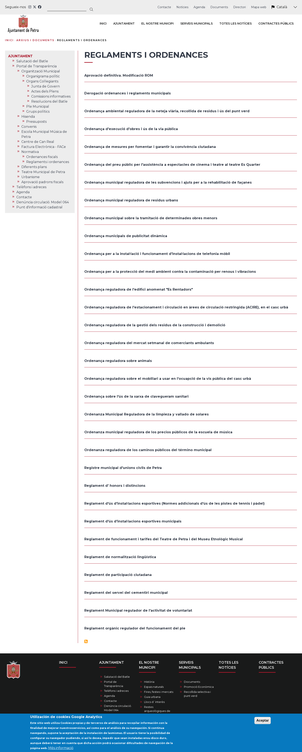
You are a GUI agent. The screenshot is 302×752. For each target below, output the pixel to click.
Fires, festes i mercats (158, 691)
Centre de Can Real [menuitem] (37, 142)
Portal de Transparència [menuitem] (36, 66)
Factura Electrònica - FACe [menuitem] (43, 147)
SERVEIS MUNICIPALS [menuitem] (196, 23)
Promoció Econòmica (199, 686)
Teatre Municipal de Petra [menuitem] (43, 172)
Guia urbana (152, 696)
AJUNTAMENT (111, 663)
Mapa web (258, 7)
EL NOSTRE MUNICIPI (149, 665)
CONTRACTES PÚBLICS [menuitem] (276, 23)
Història (149, 681)
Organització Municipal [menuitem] (40, 71)
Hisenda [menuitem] (28, 117)
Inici (9, 40)
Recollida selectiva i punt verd (197, 693)
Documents (219, 7)
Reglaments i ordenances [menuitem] (47, 162)
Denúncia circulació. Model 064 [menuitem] (42, 202)
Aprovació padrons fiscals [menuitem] (42, 182)
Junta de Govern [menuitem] (45, 86)
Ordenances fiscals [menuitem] (42, 157)
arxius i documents (35, 40)
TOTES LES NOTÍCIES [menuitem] (235, 23)
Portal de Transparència (113, 683)
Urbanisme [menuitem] (30, 177)
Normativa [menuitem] (30, 152)
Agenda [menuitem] (23, 192)
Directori (239, 7)
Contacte (164, 7)
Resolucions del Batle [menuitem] (49, 101)
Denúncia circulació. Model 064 (118, 708)
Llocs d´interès (154, 702)
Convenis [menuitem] (28, 127)
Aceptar (262, 722)
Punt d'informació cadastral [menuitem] (39, 207)
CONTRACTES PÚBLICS (271, 665)
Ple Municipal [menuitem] (37, 106)
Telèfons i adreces (116, 690)
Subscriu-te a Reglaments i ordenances (86, 641)
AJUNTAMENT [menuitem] (124, 23)
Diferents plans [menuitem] (34, 167)
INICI (63, 663)
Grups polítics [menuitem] (37, 112)
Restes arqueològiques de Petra (157, 711)
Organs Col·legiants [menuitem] (42, 81)
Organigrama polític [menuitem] (43, 76)
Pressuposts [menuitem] (36, 122)
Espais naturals (154, 686)
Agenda (199, 7)
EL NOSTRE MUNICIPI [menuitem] (157, 23)
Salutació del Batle (117, 676)
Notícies (182, 7)
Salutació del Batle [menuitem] (32, 61)
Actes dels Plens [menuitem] (45, 91)
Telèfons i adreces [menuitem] (31, 187)
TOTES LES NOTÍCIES (228, 665)
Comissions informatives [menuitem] (50, 96)
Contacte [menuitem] (24, 197)
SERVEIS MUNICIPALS (190, 665)
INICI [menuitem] (103, 23)
